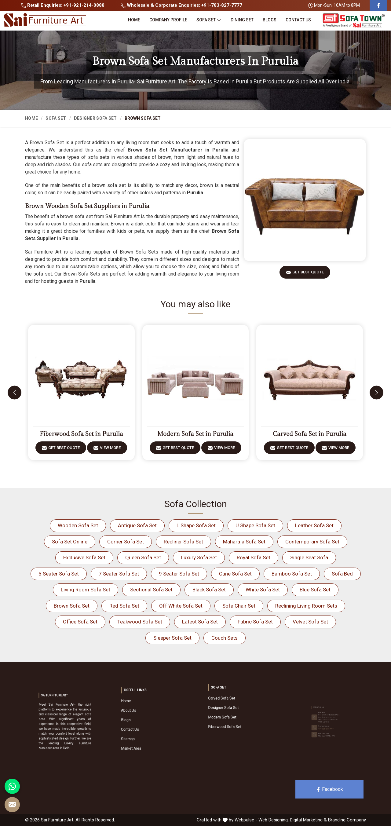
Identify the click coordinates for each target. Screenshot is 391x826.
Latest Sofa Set (200, 622)
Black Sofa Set (209, 590)
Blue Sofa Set (315, 590)
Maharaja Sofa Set (244, 542)
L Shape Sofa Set (196, 525)
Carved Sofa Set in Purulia (309, 434)
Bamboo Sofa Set (292, 574)
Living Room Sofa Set (85, 590)
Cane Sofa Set (235, 574)
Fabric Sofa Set (255, 622)
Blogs (269, 19)
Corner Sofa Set (125, 542)
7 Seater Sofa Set (119, 574)
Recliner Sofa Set (183, 542)
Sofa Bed (342, 574)
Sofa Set (208, 20)
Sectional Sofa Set (151, 590)
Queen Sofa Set (143, 557)
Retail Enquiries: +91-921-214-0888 (62, 5)
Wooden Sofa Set (78, 525)
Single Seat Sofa (309, 557)
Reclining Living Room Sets (306, 606)
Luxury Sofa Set (199, 557)
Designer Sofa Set (95, 118)
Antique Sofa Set (137, 525)
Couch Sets (224, 638)
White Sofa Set (263, 590)
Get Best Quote (308, 274)
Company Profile (168, 19)
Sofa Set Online (69, 542)
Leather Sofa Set (314, 525)
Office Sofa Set (80, 622)
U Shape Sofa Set (255, 525)
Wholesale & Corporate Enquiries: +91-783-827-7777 (181, 5)
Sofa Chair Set (238, 606)
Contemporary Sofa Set (312, 542)
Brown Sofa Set (72, 606)
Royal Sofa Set (253, 557)
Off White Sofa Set (181, 606)
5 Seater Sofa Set (58, 574)
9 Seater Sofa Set (179, 574)
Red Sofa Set (124, 606)
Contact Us (298, 19)
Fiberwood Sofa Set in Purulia (81, 434)
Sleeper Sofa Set (172, 638)
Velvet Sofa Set (310, 622)
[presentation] (14, 393)
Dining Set (242, 19)
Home (134, 19)
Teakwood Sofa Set (139, 622)
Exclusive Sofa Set (84, 557)
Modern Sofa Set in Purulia (195, 434)
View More (110, 449)
